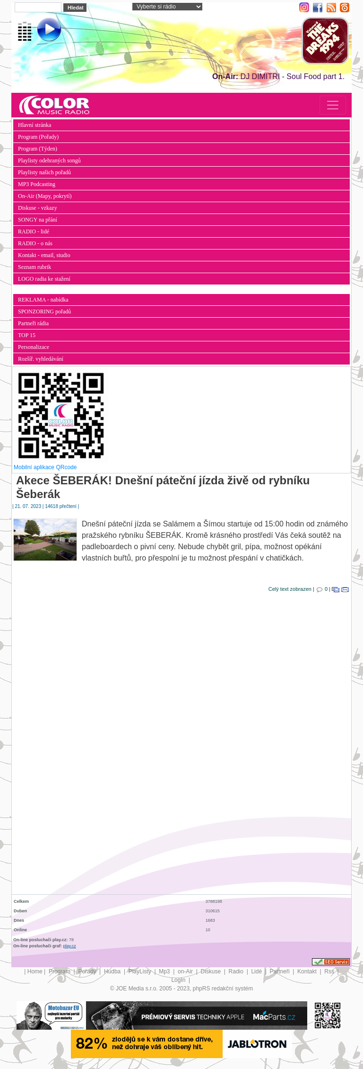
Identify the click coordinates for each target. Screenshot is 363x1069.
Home (35, 971)
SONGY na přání (37, 219)
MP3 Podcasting (36, 184)
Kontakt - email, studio (44, 255)
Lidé (257, 971)
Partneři (280, 971)
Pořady (87, 971)
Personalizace (33, 347)
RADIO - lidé (33, 231)
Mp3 (165, 971)
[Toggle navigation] (333, 105)
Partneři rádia (33, 323)
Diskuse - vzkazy (37, 208)
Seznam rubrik (34, 267)
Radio (237, 971)
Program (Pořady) (38, 137)
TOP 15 (26, 335)
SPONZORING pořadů (44, 311)
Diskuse (211, 971)
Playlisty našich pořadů (44, 172)
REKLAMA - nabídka (43, 299)
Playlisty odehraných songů (49, 160)
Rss (330, 971)
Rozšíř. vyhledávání (40, 359)
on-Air (186, 971)
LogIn (179, 980)
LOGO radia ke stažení (44, 279)
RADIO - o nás (35, 243)
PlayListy (141, 971)
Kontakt (307, 971)
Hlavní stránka (34, 125)
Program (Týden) (37, 148)
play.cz (69, 946)
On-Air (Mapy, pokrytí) (45, 196)
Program (60, 971)
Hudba (113, 971)
